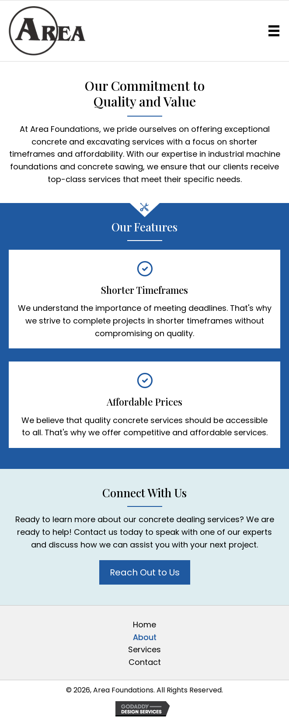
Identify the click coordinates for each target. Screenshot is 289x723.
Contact (145, 662)
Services (144, 649)
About (145, 637)
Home (144, 624)
